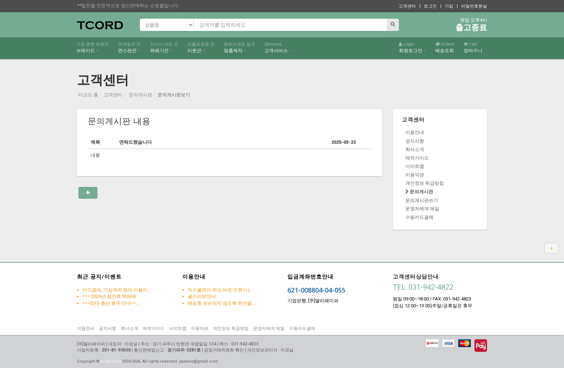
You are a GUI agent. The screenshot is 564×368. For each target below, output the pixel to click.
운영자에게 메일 (422, 208)
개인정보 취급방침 (424, 183)
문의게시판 (140, 94)
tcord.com (111, 361)
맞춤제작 (239, 47)
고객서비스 (277, 47)
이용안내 (414, 132)
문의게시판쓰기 (421, 200)
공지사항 (414, 141)
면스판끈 (129, 47)
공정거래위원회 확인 (224, 350)
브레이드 (92, 47)
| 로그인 (428, 6)
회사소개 (414, 149)
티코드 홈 (88, 94)
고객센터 (407, 6)
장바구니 (473, 47)
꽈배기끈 (164, 47)
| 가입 (446, 6)
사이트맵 (414, 166)
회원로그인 (412, 47)
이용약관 (414, 175)
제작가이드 (417, 158)
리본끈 (200, 47)
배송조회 (444, 47)
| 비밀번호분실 (472, 6)
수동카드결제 (419, 217)
